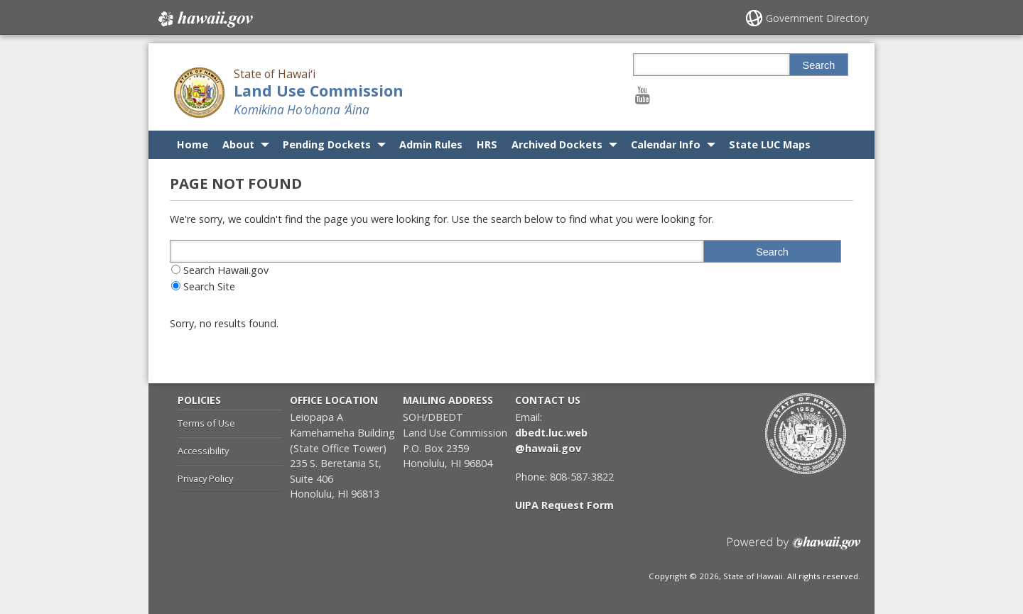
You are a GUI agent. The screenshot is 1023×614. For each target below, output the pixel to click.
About (238, 144)
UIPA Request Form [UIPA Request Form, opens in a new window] (564, 505)
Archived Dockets (557, 144)
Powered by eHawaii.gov (793, 548)
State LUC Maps (770, 144)
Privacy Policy (205, 478)
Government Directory (817, 18)
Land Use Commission (319, 90)
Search (819, 65)
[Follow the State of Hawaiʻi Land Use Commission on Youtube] (642, 94)
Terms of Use (206, 423)
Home (192, 144)
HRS (487, 144)
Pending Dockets (327, 144)
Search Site (209, 286)
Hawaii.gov (204, 19)
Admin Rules (430, 144)
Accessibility (203, 450)
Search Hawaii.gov (226, 270)
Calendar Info (665, 144)
